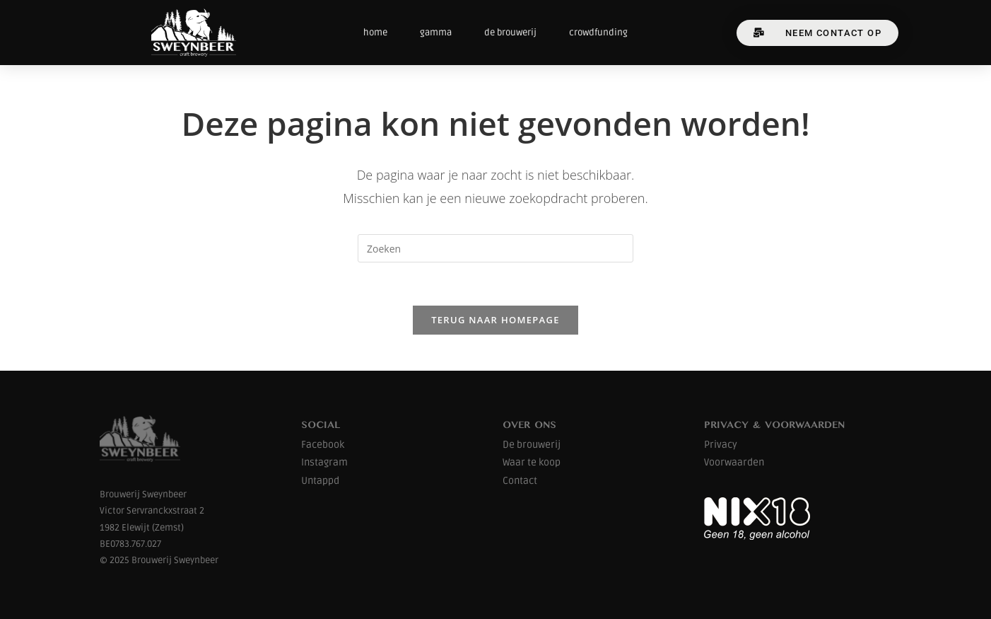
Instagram (324, 462)
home (375, 32)
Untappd (320, 481)
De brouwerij (532, 445)
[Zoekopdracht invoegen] (495, 248)
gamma (436, 32)
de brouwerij (510, 32)
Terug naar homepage (495, 319)
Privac (718, 445)
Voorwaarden (734, 462)
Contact (520, 481)
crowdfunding (598, 32)
